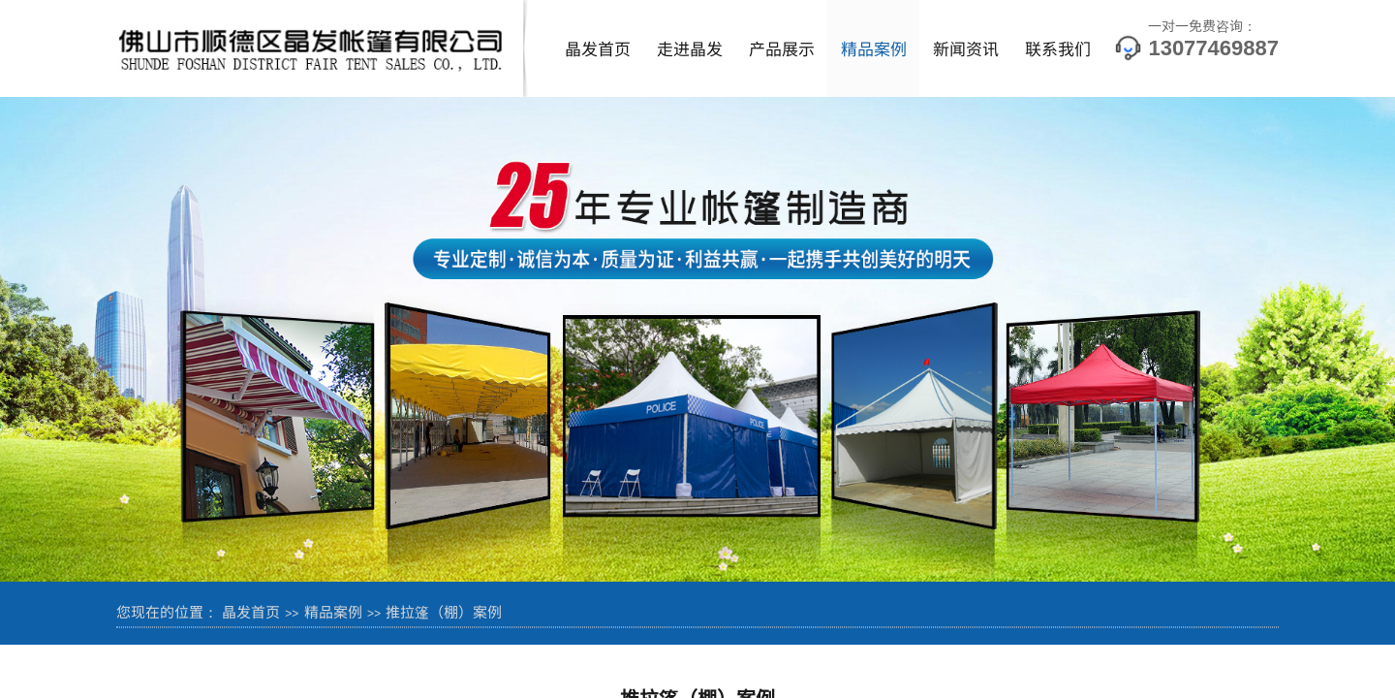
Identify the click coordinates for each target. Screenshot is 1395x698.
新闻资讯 (966, 48)
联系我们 (1058, 48)
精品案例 (874, 48)
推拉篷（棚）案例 (444, 611)
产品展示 (782, 48)
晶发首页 (598, 48)
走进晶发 (690, 48)
